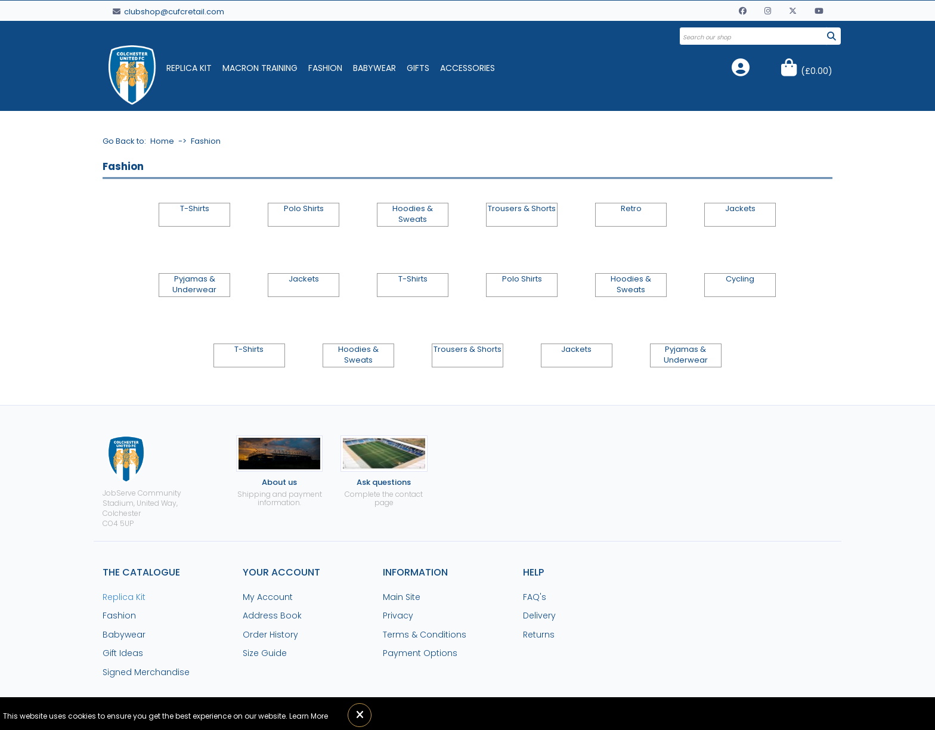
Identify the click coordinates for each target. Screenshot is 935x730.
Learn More (308, 716)
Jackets (740, 208)
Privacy (398, 615)
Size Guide (265, 653)
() (816, 71)
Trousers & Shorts (522, 208)
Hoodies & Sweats (412, 214)
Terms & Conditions (424, 635)
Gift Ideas (123, 653)
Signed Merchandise (146, 672)
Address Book (272, 615)
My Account (268, 597)
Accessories (467, 68)
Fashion (325, 68)
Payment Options (420, 653)
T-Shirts (194, 208)
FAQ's (534, 597)
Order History (270, 635)
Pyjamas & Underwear (194, 284)
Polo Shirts (304, 208)
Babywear (374, 68)
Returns (539, 635)
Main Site (401, 597)
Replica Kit (189, 68)
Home (162, 141)
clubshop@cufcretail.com (168, 11)
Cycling (740, 279)
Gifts (418, 68)
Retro (631, 208)
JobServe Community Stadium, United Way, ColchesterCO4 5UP (142, 481)
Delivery (539, 615)
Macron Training (260, 68)
